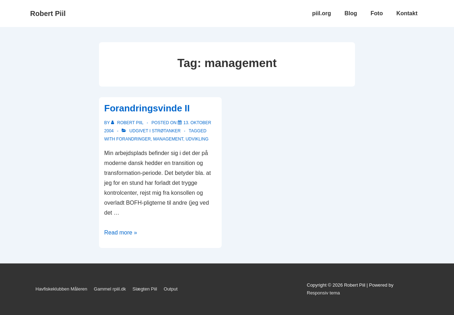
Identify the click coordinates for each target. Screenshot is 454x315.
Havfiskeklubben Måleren (61, 289)
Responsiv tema (323, 292)
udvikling (197, 139)
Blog (350, 13)
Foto (377, 13)
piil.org (321, 13)
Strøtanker (166, 130)
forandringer (133, 139)
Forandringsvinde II (147, 108)
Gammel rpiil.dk (110, 289)
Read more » (120, 233)
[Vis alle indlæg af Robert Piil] (128, 122)
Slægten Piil (145, 289)
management (168, 139)
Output (171, 289)
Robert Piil (48, 13)
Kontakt (406, 13)
